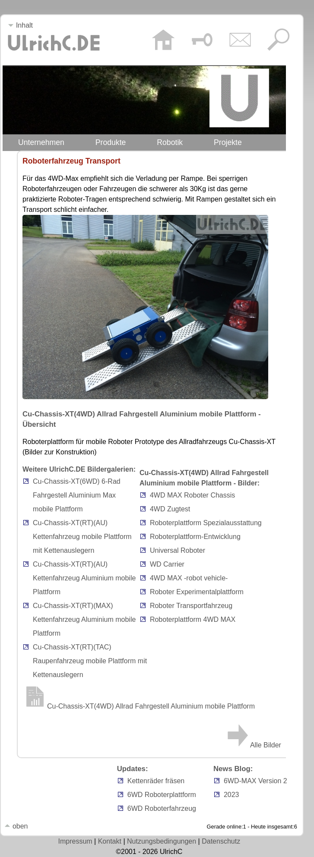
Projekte (228, 142)
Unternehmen (41, 142)
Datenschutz (221, 841)
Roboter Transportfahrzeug (191, 605)
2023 (231, 794)
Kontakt (109, 841)
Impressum (75, 841)
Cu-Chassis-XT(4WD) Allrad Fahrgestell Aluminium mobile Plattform (138, 706)
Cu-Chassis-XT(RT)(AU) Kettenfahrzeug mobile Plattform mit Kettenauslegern (82, 536)
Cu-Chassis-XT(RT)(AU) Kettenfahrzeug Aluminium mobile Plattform (84, 578)
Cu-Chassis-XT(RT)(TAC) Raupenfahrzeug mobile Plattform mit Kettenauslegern (90, 660)
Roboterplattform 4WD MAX (192, 619)
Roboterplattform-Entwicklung (195, 536)
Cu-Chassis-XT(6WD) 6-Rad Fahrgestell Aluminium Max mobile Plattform (77, 495)
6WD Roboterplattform (161, 794)
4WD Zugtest (170, 509)
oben (16, 826)
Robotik (170, 142)
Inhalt (20, 25)
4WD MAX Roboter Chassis (192, 495)
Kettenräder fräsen (156, 781)
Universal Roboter (177, 550)
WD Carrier (167, 564)
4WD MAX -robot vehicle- (189, 578)
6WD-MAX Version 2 (255, 781)
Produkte (110, 142)
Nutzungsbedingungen (161, 841)
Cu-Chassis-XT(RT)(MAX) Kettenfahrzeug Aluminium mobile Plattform (84, 619)
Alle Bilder (253, 745)
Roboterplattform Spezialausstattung (206, 522)
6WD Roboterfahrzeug (161, 808)
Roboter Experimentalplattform (197, 591)
